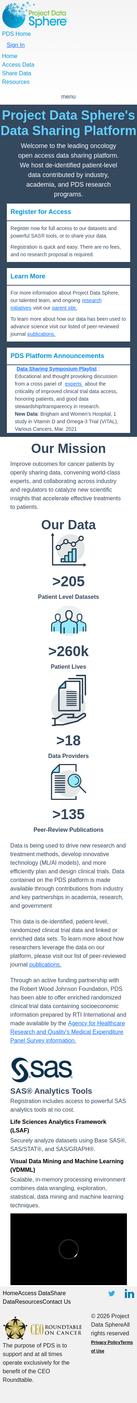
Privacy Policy (105, 1342)
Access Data (18, 65)
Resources (15, 82)
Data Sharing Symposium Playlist (57, 369)
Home (10, 56)
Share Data (16, 73)
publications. (41, 334)
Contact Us (56, 1302)
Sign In (16, 45)
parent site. (64, 308)
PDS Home (16, 34)
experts (74, 384)
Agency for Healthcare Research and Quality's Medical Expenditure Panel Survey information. (67, 1032)
